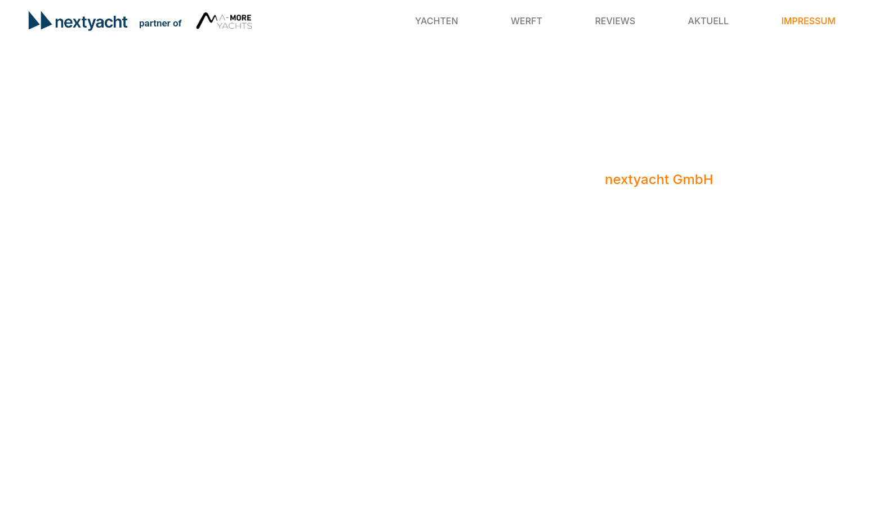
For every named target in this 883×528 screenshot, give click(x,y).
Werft (526, 20)
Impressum (808, 20)
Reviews (615, 20)
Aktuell (708, 20)
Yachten (436, 20)
